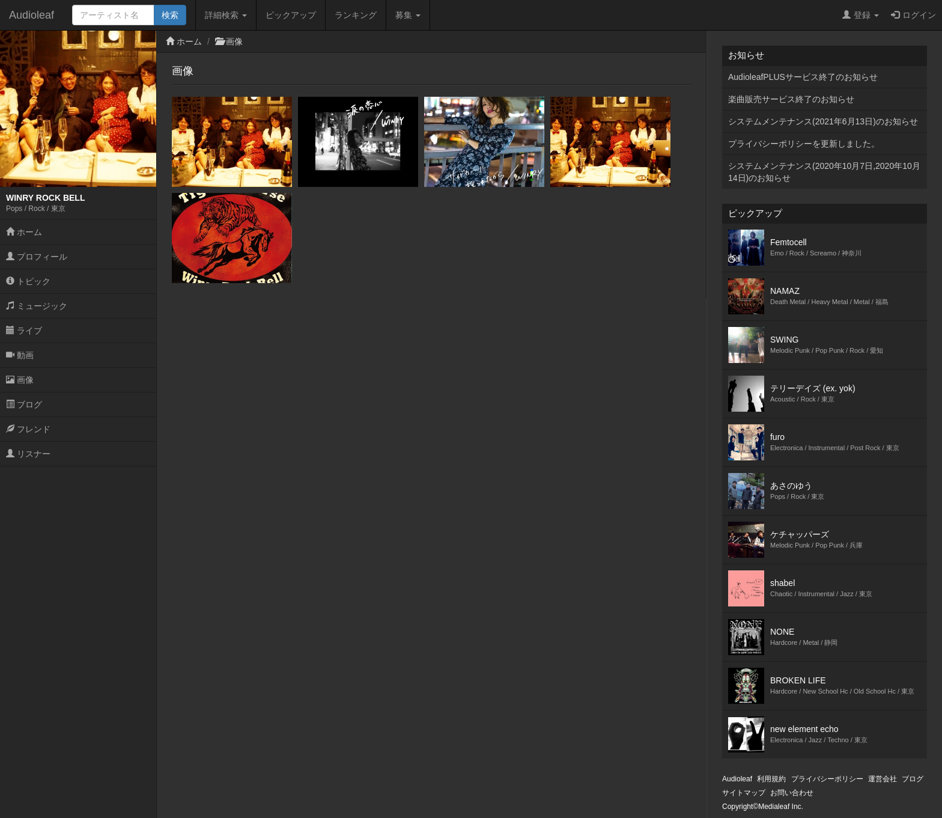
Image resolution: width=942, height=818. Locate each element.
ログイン (913, 15)
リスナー (28, 454)
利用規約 (771, 779)
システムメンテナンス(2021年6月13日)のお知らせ (823, 121)
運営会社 (882, 779)
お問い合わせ (791, 793)
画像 (20, 380)
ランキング (356, 15)
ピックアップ (291, 15)
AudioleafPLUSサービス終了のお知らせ (803, 77)
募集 (408, 15)
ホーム (24, 232)
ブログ (24, 404)
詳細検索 (226, 15)
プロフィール (36, 256)
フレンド (28, 429)
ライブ (24, 330)
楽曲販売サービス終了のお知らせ (791, 99)
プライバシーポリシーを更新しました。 (804, 143)
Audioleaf (31, 15)
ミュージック (36, 306)
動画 (20, 355)
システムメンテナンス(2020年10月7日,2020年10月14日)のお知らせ (824, 172)
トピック (28, 281)
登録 (860, 15)
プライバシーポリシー (827, 779)
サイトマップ (743, 793)
